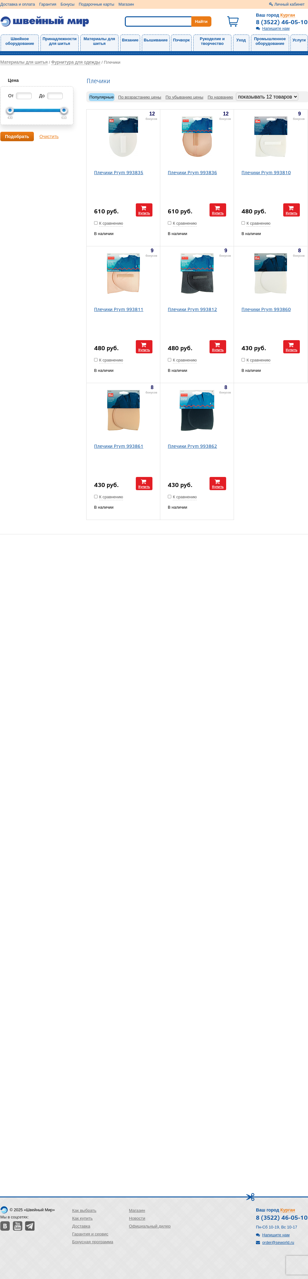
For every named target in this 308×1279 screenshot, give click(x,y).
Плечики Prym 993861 (118, 445)
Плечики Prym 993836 (192, 172)
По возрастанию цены (139, 97)
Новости (137, 1218)
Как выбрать (84, 1210)
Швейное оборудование (19, 41)
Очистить (49, 136)
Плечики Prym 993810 (266, 172)
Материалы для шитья (99, 41)
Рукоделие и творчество (212, 41)
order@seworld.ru (278, 1242)
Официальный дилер (150, 1226)
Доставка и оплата (17, 4)
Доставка (81, 1226)
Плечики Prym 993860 (266, 309)
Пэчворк (181, 40)
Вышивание (155, 40)
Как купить (82, 1218)
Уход (241, 40)
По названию (220, 97)
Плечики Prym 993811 (118, 309)
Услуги (299, 40)
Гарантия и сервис (90, 1234)
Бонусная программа (92, 1241)
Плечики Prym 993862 (192, 445)
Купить (144, 213)
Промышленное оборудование (270, 41)
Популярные (101, 97)
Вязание (130, 40)
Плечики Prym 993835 (118, 172)
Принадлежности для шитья (60, 41)
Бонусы (67, 4)
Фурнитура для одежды (75, 62)
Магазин (126, 4)
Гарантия (47, 4)
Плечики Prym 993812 (192, 309)
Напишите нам (275, 28)
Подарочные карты (96, 4)
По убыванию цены (184, 97)
